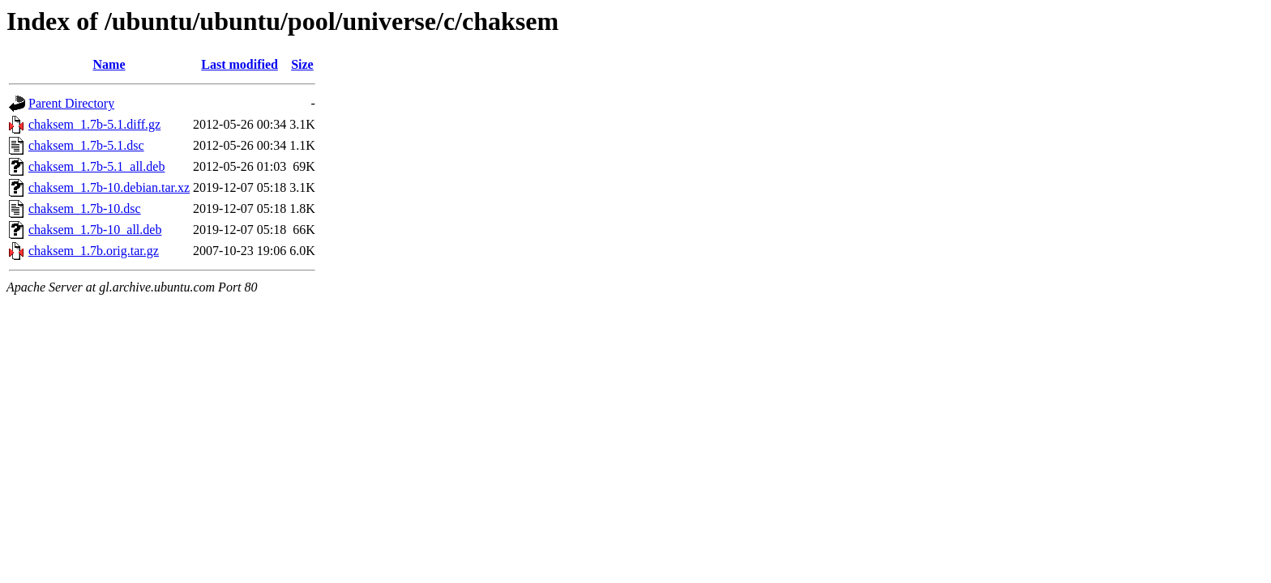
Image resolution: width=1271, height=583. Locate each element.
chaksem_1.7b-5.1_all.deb (96, 166)
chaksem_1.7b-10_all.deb (94, 229)
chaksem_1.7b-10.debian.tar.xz (109, 187)
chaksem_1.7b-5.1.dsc (86, 145)
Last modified (239, 64)
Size (302, 64)
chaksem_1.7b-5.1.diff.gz (94, 124)
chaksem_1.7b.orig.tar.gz (93, 250)
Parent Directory (71, 103)
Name (109, 64)
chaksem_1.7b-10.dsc (84, 208)
